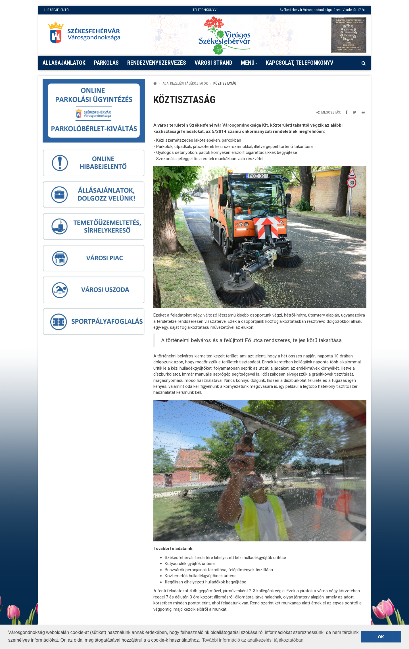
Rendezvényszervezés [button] (156, 62)
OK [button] (381, 637)
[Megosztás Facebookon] (346, 112)
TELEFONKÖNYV (204, 10)
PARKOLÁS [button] (106, 62)
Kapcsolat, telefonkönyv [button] (299, 62)
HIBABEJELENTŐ (56, 10)
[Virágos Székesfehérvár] (224, 35)
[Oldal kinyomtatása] (363, 112)
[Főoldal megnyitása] (86, 34)
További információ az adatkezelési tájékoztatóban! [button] (253, 640)
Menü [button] (249, 64)
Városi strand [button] (213, 62)
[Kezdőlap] (155, 83)
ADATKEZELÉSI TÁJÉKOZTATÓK (185, 83)
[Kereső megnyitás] (363, 63)
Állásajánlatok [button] (64, 62)
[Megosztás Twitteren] (354, 112)
